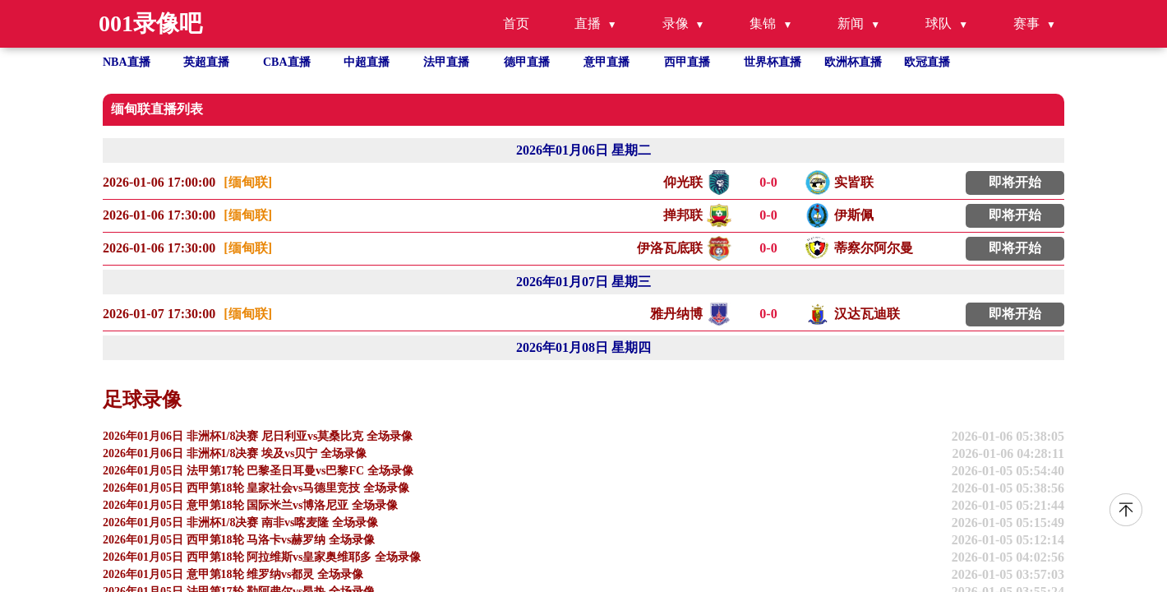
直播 (587, 23)
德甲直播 (527, 62)
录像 (675, 23)
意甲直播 (607, 62)
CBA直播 (287, 62)
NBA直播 (126, 62)
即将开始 (1015, 182)
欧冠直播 (927, 62)
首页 (516, 23)
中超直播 (367, 62)
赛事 (1026, 23)
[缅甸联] (248, 182)
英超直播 (206, 62)
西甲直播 (687, 62)
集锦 (763, 23)
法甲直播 (446, 62)
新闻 (850, 23)
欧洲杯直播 (853, 62)
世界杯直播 (772, 62)
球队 (938, 23)
